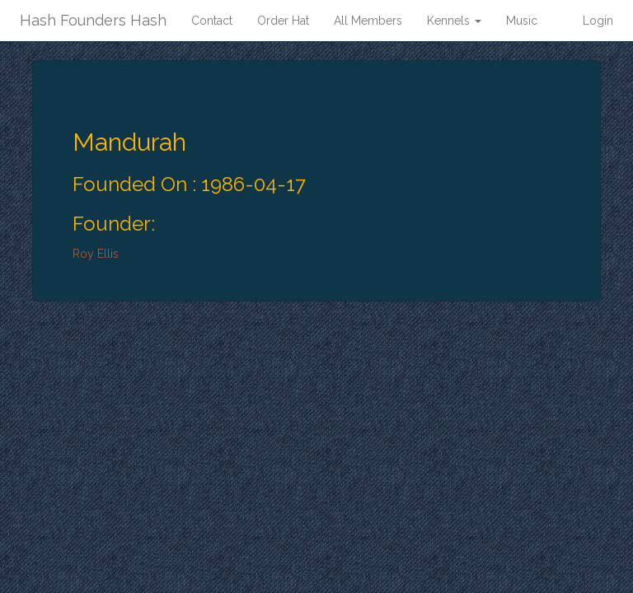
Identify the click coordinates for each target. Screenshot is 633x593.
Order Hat (283, 20)
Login (598, 20)
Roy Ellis (96, 253)
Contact (211, 20)
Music (521, 20)
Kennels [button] (454, 20)
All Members (368, 20)
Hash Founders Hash (93, 20)
